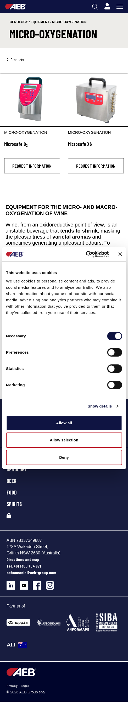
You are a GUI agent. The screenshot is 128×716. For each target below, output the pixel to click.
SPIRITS (14, 504)
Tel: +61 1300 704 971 (24, 565)
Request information (32, 166)
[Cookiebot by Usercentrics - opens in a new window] (86, 254)
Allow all (64, 423)
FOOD (12, 492)
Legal (25, 685)
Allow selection (64, 440)
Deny (64, 457)
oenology (19, 22)
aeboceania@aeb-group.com (31, 572)
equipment (40, 22)
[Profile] (107, 6)
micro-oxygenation (69, 22)
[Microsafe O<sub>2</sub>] (32, 147)
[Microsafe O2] (32, 100)
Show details (100, 406)
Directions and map (23, 559)
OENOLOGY (17, 469)
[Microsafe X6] (96, 100)
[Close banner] (120, 254)
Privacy (12, 685)
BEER (11, 481)
